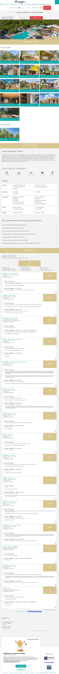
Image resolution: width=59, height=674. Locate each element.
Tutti (6, 267)
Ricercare (47, 8)
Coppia (25, 267)
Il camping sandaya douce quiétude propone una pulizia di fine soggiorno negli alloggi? (29, 243)
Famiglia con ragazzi (9, 270)
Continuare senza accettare (33, 639)
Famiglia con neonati (46, 270)
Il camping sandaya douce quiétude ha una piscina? (29, 237)
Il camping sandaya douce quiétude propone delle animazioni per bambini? (29, 234)
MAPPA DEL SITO (52, 672)
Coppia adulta (26, 269)
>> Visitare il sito (36, 17)
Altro (43, 269)
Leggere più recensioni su (29, 611)
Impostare (21, 669)
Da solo (44, 267)
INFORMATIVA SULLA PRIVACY (42, 672)
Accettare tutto (21, 666)
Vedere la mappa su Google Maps (38, 631)
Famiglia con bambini (9, 269)
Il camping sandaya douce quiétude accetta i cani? (29, 228)
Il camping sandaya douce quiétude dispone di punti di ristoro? (29, 231)
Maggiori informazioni (24, 258)
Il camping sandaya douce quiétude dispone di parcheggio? (29, 240)
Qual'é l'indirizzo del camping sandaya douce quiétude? (29, 225)
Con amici (26, 270)
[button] (24, 185)
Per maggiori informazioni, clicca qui (11, 661)
